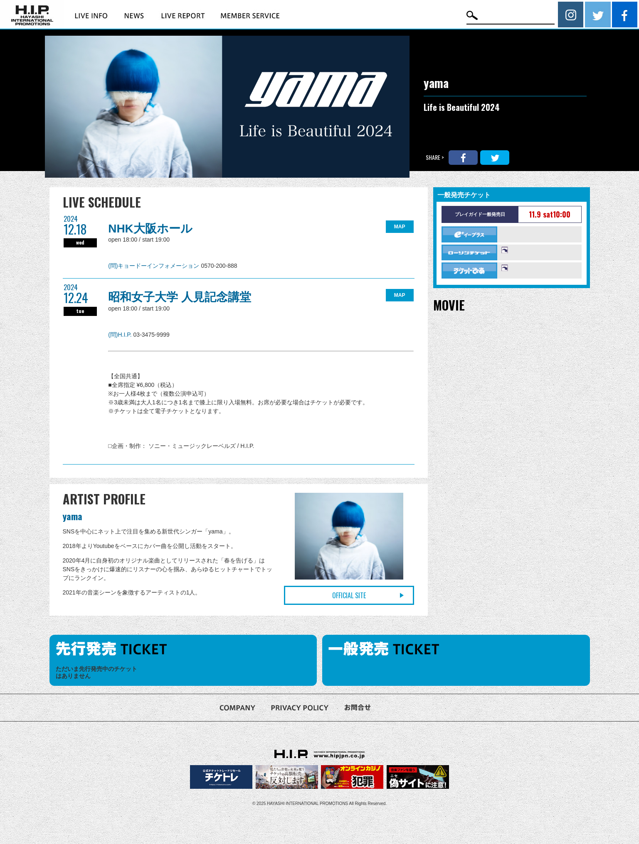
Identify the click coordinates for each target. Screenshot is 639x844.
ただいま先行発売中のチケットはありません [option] (96, 672)
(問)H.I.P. (120, 334)
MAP (399, 227)
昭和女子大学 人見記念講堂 (179, 297)
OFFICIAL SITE (349, 595)
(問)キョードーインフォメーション (154, 265)
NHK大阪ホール (150, 228)
